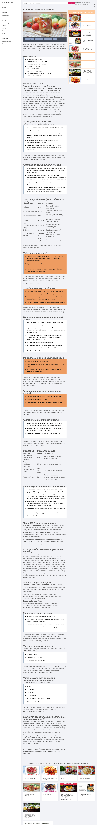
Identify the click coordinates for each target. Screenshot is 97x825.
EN (94, 6)
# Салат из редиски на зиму (67, 777)
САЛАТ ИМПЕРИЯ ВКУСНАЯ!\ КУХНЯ (30, 777)
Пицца (3, 33)
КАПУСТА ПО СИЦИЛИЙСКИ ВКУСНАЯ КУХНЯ (50, 778)
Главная (4, 7)
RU (94, 4)
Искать (72, 3)
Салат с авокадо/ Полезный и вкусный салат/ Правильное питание (30, 816)
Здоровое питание (6, 41)
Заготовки (4, 12)
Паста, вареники (6, 30)
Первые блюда (5, 15)
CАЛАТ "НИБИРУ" (48, 794)
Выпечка (4, 28)
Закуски (4, 20)
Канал (55, 39)
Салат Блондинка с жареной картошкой (85, 777)
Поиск (3, 43)
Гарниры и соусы (6, 23)
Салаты (4, 10)
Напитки (4, 36)
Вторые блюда (5, 17)
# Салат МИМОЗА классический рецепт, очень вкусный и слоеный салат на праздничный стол (67, 797)
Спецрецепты (5, 38)
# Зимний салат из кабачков (29, 795)
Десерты (4, 25)
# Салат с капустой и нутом (85, 795)
